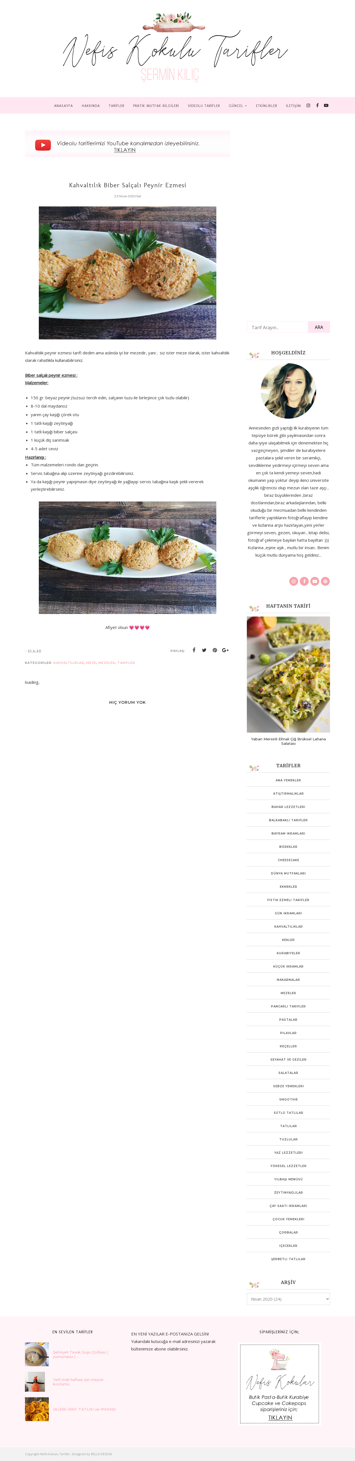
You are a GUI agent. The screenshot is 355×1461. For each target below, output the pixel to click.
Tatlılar (288, 1126)
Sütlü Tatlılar (288, 1113)
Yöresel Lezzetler (288, 1166)
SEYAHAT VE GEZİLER (288, 1059)
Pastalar (288, 1020)
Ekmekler (288, 887)
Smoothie (288, 1099)
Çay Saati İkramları (288, 1206)
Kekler (288, 940)
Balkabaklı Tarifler (288, 820)
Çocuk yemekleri (289, 1219)
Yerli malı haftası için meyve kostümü (78, 1381)
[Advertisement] (288, 220)
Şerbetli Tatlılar (288, 1259)
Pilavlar (288, 1033)
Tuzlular (288, 1139)
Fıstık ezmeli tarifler (288, 900)
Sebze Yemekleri (288, 1086)
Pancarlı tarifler (288, 1006)
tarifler (126, 663)
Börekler (288, 847)
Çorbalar (288, 1232)
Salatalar (288, 1073)
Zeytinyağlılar (288, 1192)
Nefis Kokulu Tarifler (55, 1454)
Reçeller (288, 1046)
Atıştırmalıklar (288, 793)
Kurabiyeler (288, 953)
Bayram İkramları (288, 833)
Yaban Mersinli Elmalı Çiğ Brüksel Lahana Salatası (288, 741)
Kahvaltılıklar (69, 663)
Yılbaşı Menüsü (288, 1179)
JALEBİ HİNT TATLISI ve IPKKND (84, 1409)
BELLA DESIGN (101, 1454)
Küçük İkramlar (288, 966)
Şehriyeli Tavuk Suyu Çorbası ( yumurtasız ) (80, 1354)
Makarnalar (288, 980)
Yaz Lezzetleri (288, 1153)
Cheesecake (288, 860)
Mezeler (106, 663)
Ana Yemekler (288, 780)
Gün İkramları (288, 913)
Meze (91, 663)
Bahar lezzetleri (288, 807)
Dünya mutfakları (288, 873)
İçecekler (288, 1246)
